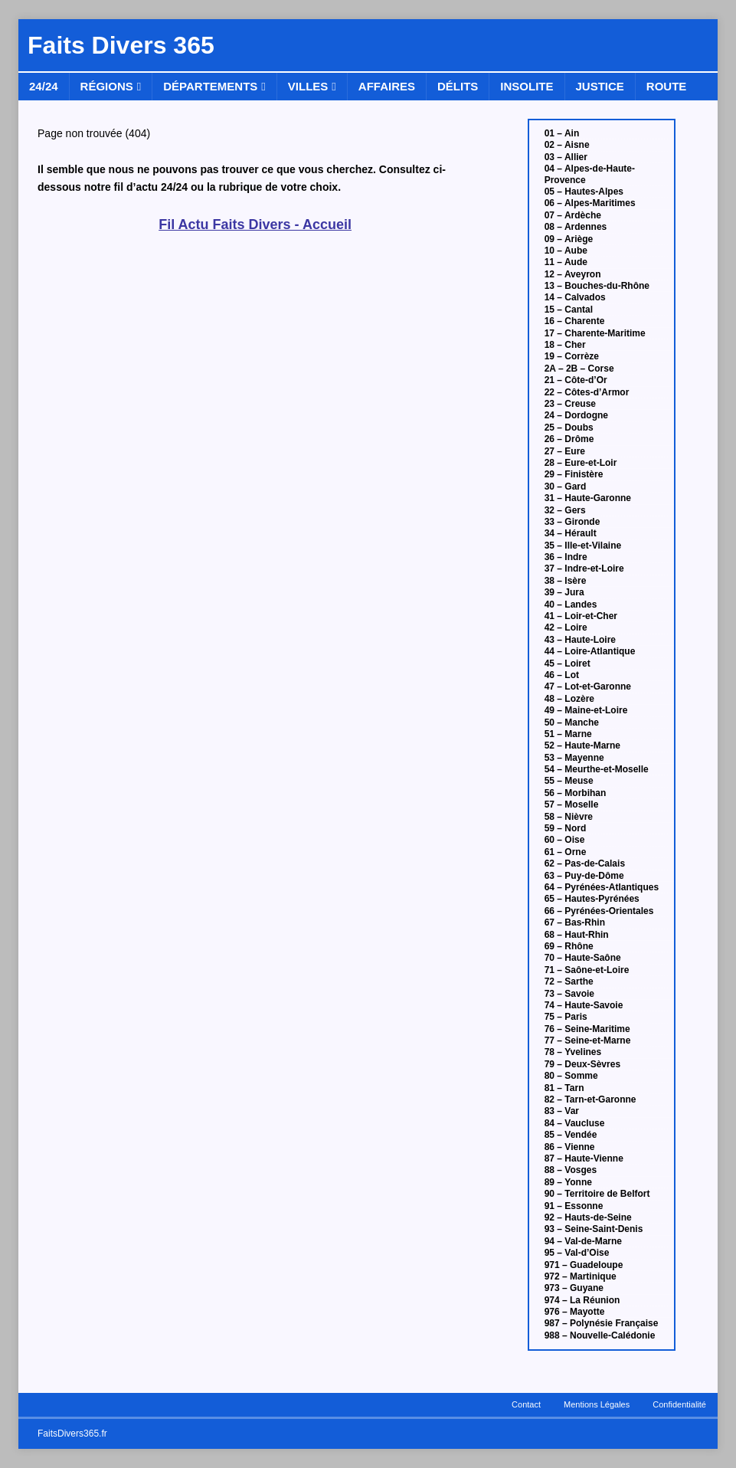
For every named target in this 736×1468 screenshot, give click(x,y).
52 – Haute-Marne (582, 745)
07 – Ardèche (573, 215)
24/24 (43, 86)
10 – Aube (566, 250)
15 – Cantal (569, 309)
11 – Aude (566, 262)
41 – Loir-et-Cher (581, 616)
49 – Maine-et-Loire (586, 710)
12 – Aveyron (573, 274)
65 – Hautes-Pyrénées (592, 898)
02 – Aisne (567, 144)
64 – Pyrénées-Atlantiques (602, 887)
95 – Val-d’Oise (577, 1252)
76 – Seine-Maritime (587, 1029)
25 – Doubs (569, 427)
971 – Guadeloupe (584, 1265)
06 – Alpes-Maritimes (590, 203)
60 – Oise (565, 839)
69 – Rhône (569, 946)
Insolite (526, 86)
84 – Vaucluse (575, 1123)
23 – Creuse (570, 403)
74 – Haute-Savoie (584, 1005)
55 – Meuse (569, 780)
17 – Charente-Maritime (595, 333)
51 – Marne (568, 734)
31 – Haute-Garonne (588, 498)
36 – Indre (566, 557)
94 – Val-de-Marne (583, 1241)
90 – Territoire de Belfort (597, 1193)
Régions (106, 86)
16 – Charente (575, 321)
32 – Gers (565, 510)
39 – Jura (564, 592)
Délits (457, 86)
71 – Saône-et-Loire (587, 970)
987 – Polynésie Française (602, 1323)
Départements (210, 86)
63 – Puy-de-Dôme (584, 875)
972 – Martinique (581, 1276)
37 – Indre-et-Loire (584, 568)
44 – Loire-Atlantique (590, 651)
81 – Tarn (564, 1088)
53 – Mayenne (574, 757)
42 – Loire (566, 627)
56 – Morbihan (576, 793)
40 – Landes (571, 604)
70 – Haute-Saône (583, 957)
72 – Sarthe (569, 981)
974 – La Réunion (582, 1300)
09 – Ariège (569, 239)
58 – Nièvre (569, 816)
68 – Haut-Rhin (577, 934)
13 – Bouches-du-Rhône (597, 285)
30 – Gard (566, 486)
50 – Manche (572, 722)
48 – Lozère (569, 698)
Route (666, 86)
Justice (600, 86)
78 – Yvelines (573, 1052)
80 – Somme (571, 1075)
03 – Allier (566, 157)
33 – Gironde (572, 521)
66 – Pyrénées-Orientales (599, 911)
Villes (308, 86)
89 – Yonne (568, 1182)
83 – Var (562, 1111)
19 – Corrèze (572, 356)
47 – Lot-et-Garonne (588, 686)
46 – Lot (562, 675)
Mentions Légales (597, 1404)
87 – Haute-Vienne (584, 1158)
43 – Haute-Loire (580, 639)
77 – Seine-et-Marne (588, 1040)
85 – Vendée (571, 1134)
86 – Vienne (570, 1147)
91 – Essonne (574, 1206)
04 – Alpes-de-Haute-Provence (590, 174)
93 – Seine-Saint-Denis (594, 1229)
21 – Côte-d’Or (576, 380)
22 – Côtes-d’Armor (587, 392)
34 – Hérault (571, 533)
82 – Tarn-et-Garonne (590, 1099)
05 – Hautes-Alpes (584, 191)
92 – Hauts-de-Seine (588, 1217)
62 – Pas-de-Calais (585, 863)
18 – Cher (565, 344)
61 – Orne (566, 852)
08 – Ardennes (576, 226)
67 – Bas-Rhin (575, 922)
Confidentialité (679, 1404)
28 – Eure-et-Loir (581, 462)
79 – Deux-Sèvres (582, 1064)
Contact (526, 1404)
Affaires (386, 86)
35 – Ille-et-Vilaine (583, 545)
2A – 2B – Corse (579, 368)
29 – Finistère (574, 474)
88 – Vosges (571, 1170)
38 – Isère (566, 580)
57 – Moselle (572, 804)
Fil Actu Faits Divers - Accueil (255, 224)
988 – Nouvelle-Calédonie (600, 1335)
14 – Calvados (575, 297)
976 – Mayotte (575, 1311)
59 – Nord (566, 828)
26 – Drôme (569, 439)
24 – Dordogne (576, 415)
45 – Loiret (567, 663)
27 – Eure (565, 451)
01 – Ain (562, 133)
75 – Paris (566, 1016)
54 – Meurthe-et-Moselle (597, 769)
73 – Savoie (569, 993)
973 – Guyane (574, 1288)
